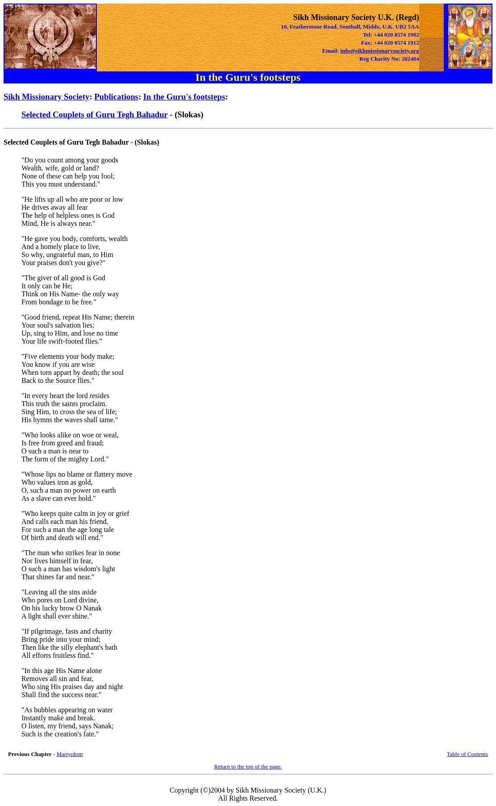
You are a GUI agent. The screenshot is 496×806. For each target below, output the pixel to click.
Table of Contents (467, 754)
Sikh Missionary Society (46, 96)
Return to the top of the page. (248, 766)
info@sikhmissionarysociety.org (379, 50)
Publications (116, 96)
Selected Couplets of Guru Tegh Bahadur (94, 114)
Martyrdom (69, 754)
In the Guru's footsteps (184, 96)
